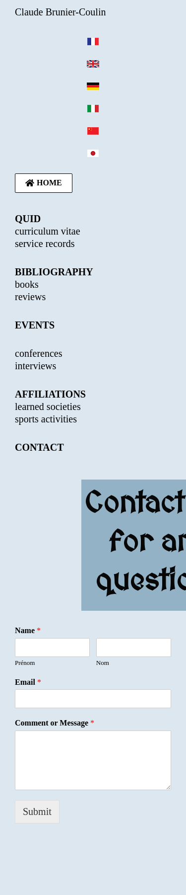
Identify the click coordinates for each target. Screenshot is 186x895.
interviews (35, 365)
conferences (38, 353)
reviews (30, 296)
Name (28, 630)
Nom (102, 662)
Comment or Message (54, 723)
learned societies (48, 406)
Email (28, 682)
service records (45, 243)
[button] (43, 183)
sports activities (46, 418)
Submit (37, 811)
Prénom (25, 662)
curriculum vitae (47, 231)
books (27, 284)
